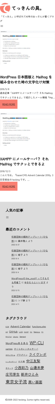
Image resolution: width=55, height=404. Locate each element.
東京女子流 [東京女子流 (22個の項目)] (16, 381)
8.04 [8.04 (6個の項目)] (7, 326)
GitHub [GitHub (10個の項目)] (13, 331)
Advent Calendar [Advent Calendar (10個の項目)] (20, 326)
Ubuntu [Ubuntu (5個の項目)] (15, 337)
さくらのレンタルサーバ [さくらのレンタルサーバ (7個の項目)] (26, 348)
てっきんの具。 (27, 8)
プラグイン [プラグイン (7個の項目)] (22, 354)
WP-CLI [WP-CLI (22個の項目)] (37, 342)
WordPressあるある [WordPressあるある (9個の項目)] (17, 343)
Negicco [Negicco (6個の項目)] (37, 331)
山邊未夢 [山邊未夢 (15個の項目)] (37, 367)
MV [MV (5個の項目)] (31, 332)
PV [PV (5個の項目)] (42, 332)
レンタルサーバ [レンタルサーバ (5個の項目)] (11, 362)
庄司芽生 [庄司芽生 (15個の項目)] (13, 374)
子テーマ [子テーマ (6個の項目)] (9, 368)
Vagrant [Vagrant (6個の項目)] (23, 336)
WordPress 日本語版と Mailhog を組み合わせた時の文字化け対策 (26, 79)
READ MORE (8, 104)
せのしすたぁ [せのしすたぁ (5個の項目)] (10, 355)
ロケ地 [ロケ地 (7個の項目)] (21, 361)
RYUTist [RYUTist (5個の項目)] (9, 337)
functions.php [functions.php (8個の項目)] (39, 326)
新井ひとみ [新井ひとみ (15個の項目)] (30, 374)
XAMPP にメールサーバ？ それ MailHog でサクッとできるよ (24, 161)
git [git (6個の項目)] (7, 331)
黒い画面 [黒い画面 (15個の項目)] (35, 381)
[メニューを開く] (2, 26)
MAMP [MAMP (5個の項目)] (26, 332)
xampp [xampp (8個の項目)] (9, 349)
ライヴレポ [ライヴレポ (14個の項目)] (37, 354)
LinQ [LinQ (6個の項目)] (21, 331)
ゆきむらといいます (34, 282)
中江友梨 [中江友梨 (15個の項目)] (33, 360)
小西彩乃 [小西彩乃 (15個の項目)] (22, 367)
